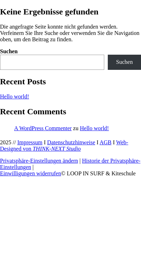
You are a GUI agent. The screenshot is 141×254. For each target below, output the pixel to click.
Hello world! (14, 96)
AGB (106, 142)
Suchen (9, 51)
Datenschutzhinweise (71, 142)
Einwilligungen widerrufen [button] (30, 173)
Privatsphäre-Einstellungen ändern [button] (39, 161)
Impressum (29, 142)
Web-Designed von (64, 145)
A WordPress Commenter (43, 128)
